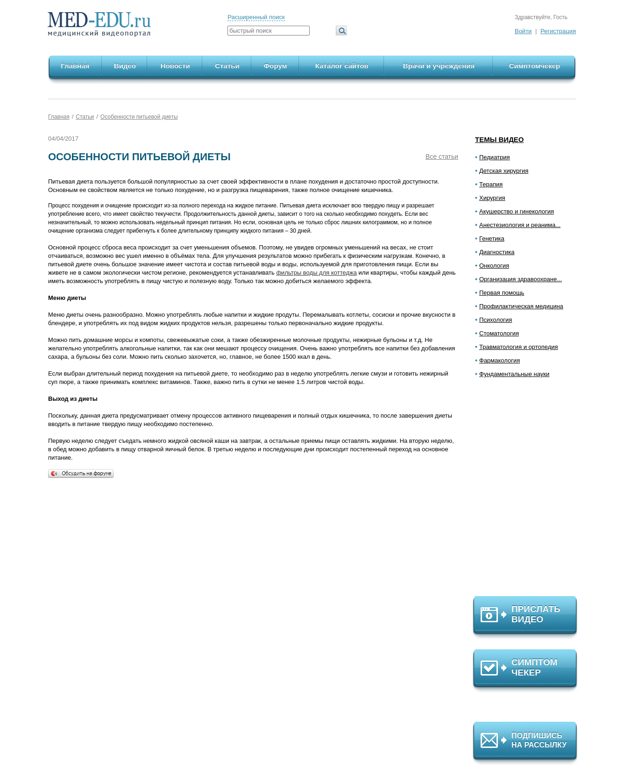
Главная (75, 66)
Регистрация (558, 31)
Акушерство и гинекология (516, 211)
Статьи (227, 66)
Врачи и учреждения (439, 66)
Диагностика (496, 252)
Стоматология (499, 333)
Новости (175, 66)
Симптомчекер (534, 66)
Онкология (494, 265)
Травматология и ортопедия (518, 346)
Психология (495, 319)
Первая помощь (501, 292)
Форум (275, 66)
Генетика (491, 238)
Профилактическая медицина (521, 306)
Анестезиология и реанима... (519, 224)
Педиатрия (494, 157)
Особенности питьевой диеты (139, 117)
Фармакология (499, 360)
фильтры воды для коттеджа (316, 272)
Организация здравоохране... (520, 279)
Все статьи (441, 156)
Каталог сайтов (342, 66)
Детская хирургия (503, 170)
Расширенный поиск (255, 17)
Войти (523, 31)
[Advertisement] (529, 491)
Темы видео (499, 139)
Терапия (491, 184)
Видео (125, 66)
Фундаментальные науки (514, 373)
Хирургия (492, 197)
